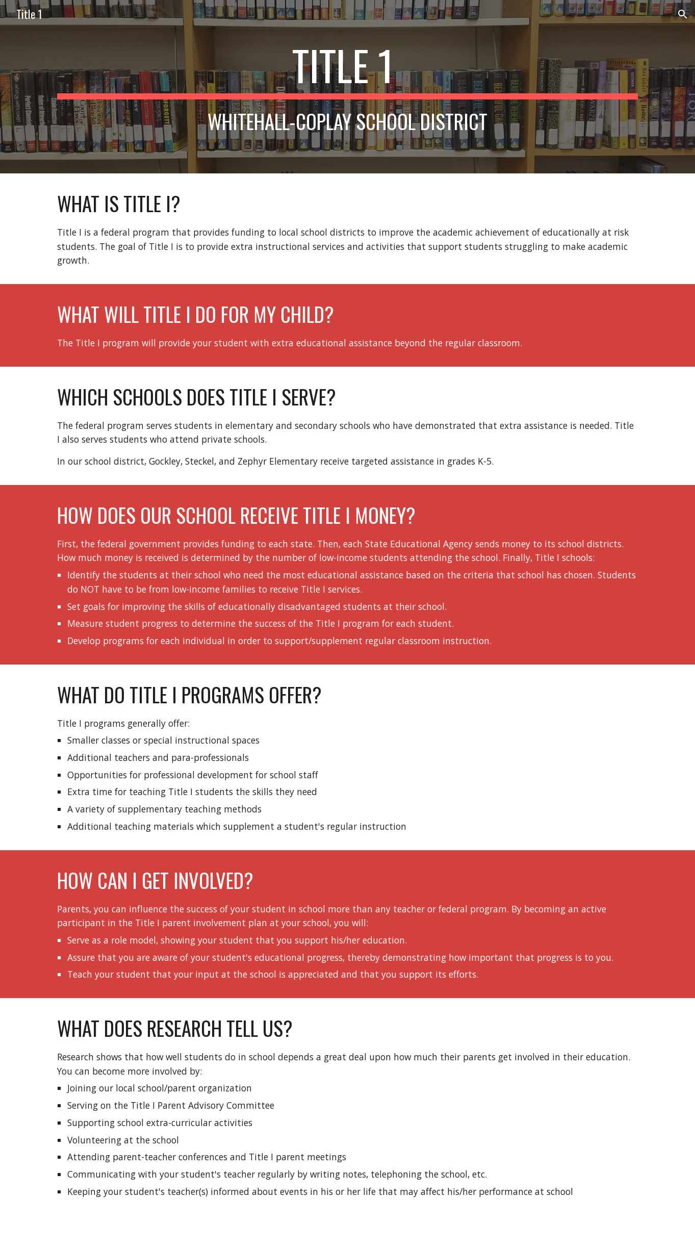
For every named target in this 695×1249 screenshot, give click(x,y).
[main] (347, 86)
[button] (683, 14)
